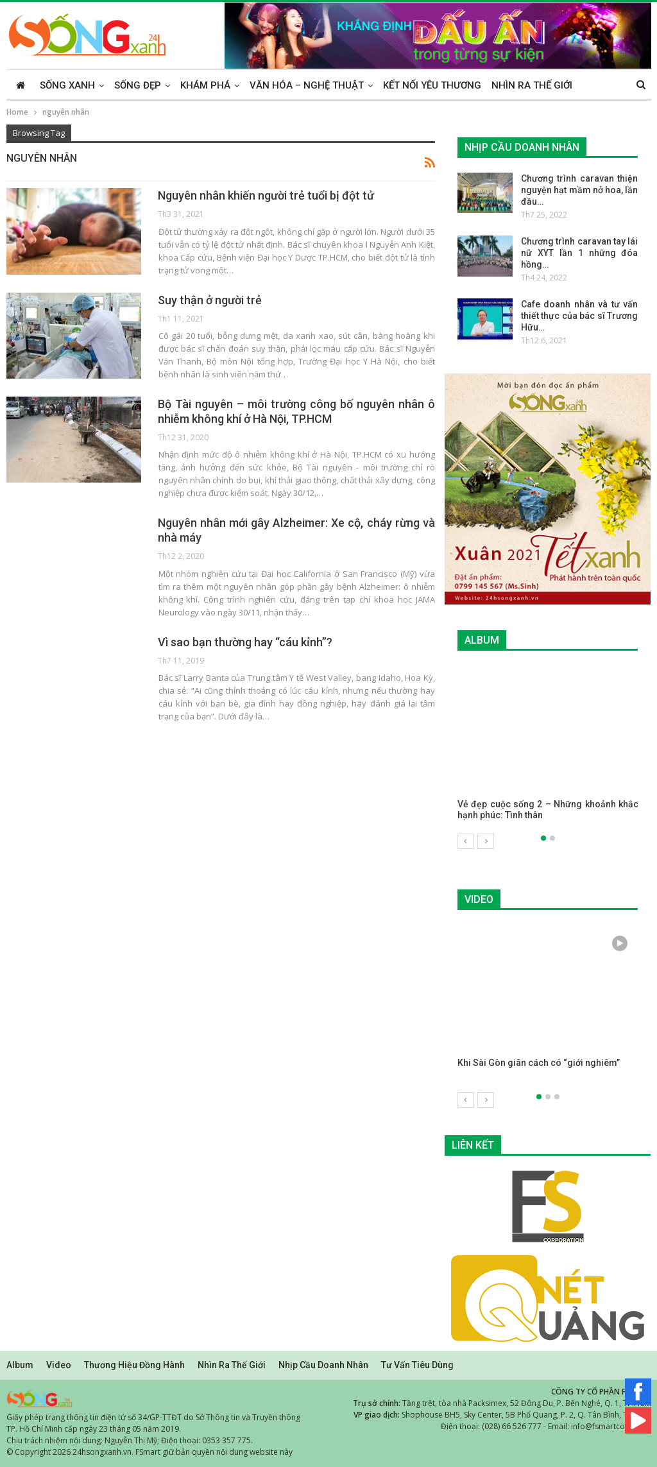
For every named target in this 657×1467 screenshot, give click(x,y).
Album (19, 1364)
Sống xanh (67, 85)
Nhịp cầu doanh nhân (323, 1364)
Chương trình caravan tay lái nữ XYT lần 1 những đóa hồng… (579, 253)
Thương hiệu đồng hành (134, 1364)
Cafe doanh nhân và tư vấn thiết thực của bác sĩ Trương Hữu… (579, 315)
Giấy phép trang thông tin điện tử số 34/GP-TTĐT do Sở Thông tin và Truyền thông (153, 1416)
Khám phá (205, 85)
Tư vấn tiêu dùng (417, 1364)
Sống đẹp (137, 85)
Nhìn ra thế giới (531, 85)
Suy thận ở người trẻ (210, 300)
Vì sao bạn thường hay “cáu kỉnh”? (245, 642)
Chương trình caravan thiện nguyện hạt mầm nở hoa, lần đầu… (579, 190)
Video (58, 1364)
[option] (547, 749)
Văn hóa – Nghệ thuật (307, 85)
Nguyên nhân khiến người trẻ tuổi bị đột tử (266, 195)
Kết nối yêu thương (432, 85)
